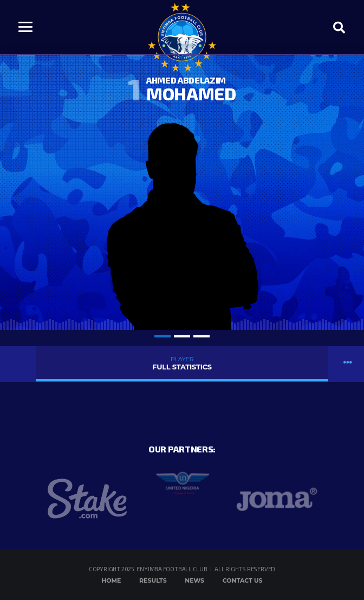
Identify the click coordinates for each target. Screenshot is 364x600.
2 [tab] (182, 336)
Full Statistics (182, 363)
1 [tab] (162, 336)
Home (111, 580)
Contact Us (243, 580)
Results (153, 580)
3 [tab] (201, 336)
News (194, 580)
